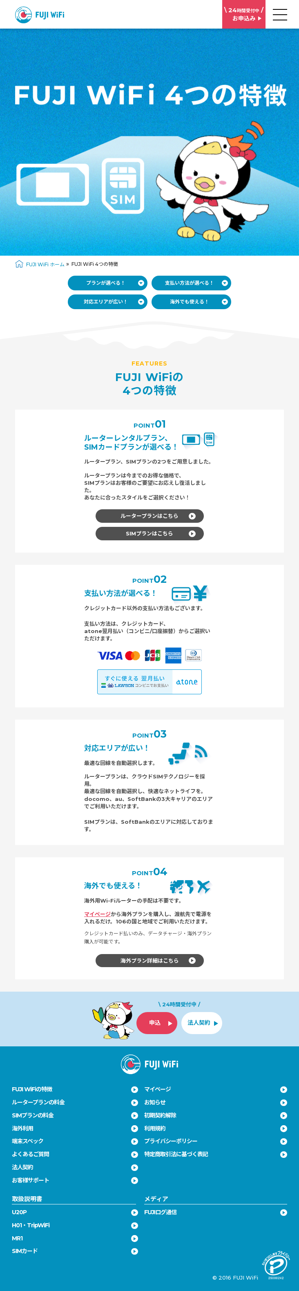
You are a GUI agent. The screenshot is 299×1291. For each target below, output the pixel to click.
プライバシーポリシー (170, 1141)
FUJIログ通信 (160, 1212)
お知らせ (154, 1102)
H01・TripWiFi (30, 1225)
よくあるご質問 (30, 1154)
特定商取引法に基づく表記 (176, 1154)
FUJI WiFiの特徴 (32, 1089)
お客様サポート (30, 1180)
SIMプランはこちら (161, 533)
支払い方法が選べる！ (196, 283)
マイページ (97, 914)
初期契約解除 (160, 1115)
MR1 (17, 1238)
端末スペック (27, 1141)
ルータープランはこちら (158, 516)
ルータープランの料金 (38, 1102)
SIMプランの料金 (33, 1115)
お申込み (243, 14)
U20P (19, 1212)
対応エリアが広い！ (114, 302)
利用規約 (154, 1128)
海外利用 (22, 1128)
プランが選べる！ (115, 283)
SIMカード (25, 1251)
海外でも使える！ (199, 302)
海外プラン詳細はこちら (158, 960)
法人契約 (22, 1167)
